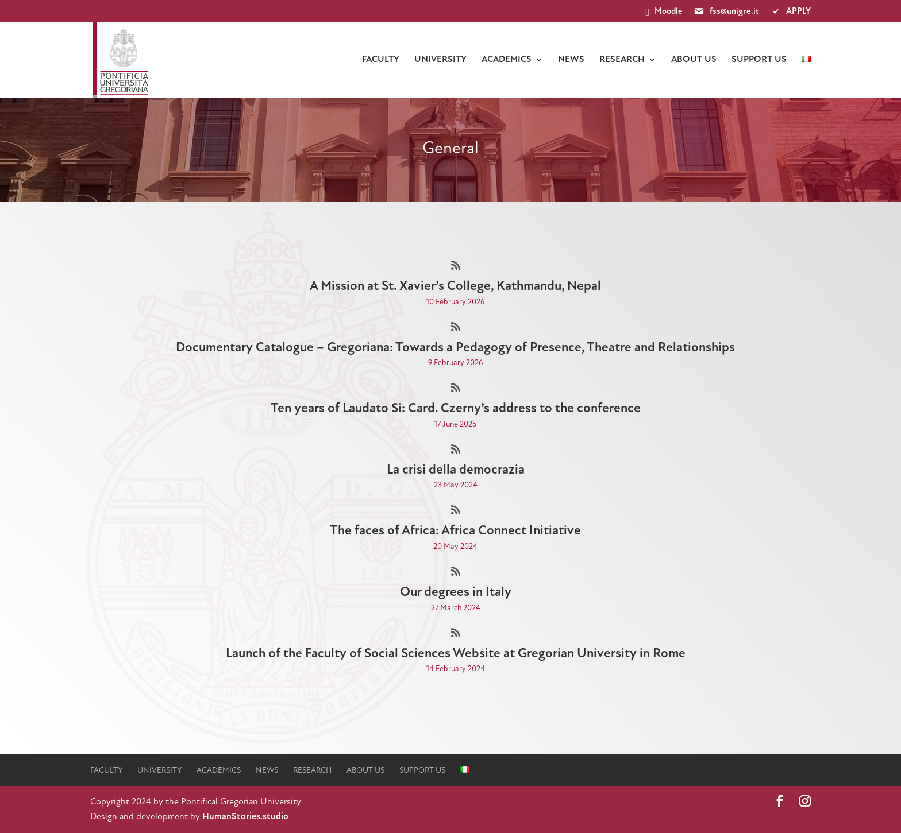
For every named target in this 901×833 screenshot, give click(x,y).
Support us (759, 59)
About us (694, 59)
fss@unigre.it (726, 12)
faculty (380, 59)
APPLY (790, 12)
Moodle (664, 12)
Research (622, 59)
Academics (507, 59)
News (571, 59)
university (440, 59)
